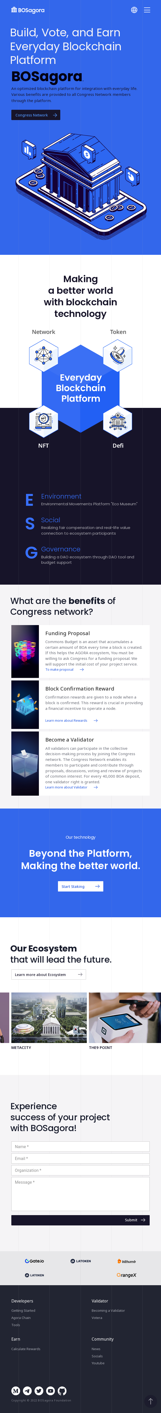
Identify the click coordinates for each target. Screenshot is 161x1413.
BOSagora (27, 10)
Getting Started (23, 1310)
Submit (136, 1220)
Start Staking (81, 886)
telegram (27, 1390)
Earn (15, 1339)
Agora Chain (21, 1317)
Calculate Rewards (25, 1349)
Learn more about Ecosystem (49, 974)
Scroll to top (150, 1401)
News (96, 1349)
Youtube (98, 1363)
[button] (81, 186)
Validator (100, 1301)
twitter (39, 1390)
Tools (15, 1325)
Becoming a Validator (108, 1310)
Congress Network (36, 115)
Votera (97, 1317)
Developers (22, 1301)
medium (15, 1390)
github (62, 1390)
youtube (50, 1390)
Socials (97, 1356)
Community (103, 1339)
